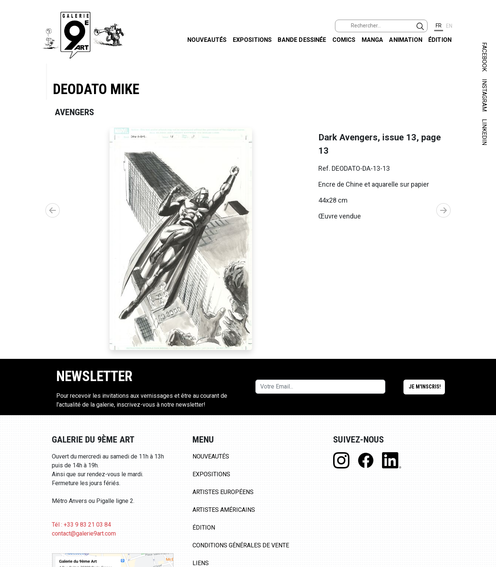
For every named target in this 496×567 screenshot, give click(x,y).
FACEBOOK (484, 56)
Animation (405, 39)
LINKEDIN (484, 132)
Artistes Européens (223, 492)
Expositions (252, 39)
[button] (443, 210)
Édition (440, 39)
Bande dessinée (302, 39)
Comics (344, 39)
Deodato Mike (96, 89)
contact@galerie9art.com (84, 533)
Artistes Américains (223, 509)
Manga (372, 39)
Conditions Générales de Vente (240, 545)
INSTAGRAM (484, 95)
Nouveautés (207, 39)
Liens (200, 563)
